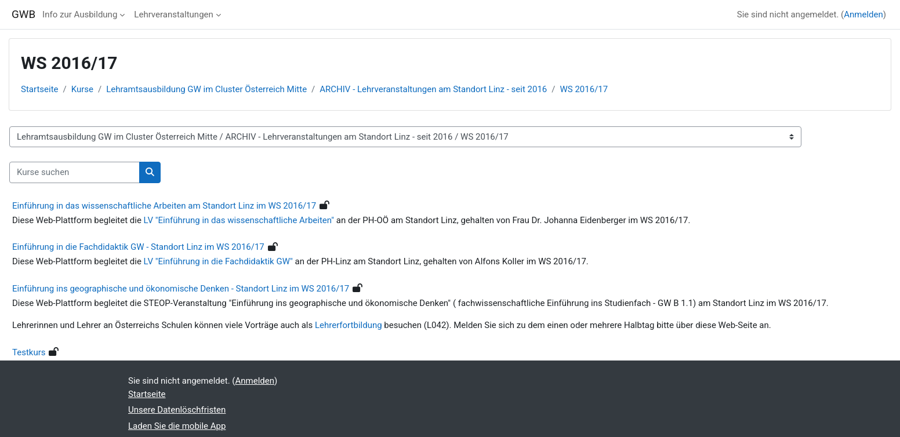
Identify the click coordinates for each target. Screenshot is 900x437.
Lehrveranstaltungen (173, 14)
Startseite (40, 89)
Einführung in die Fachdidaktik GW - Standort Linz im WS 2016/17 (138, 247)
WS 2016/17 (584, 89)
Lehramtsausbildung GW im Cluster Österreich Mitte (206, 89)
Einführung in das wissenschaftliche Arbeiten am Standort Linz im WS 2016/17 (164, 206)
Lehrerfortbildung (349, 325)
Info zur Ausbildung (79, 14)
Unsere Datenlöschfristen (177, 410)
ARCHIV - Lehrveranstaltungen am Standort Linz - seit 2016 (433, 89)
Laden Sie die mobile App (177, 426)
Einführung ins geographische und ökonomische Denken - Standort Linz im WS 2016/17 (180, 288)
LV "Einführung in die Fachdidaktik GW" (218, 261)
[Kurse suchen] (74, 172)
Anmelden (863, 14)
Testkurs (29, 352)
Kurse (82, 89)
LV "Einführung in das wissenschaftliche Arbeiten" (239, 220)
